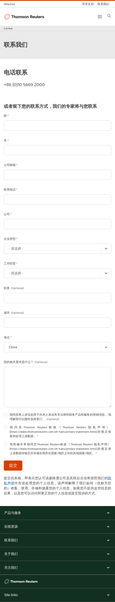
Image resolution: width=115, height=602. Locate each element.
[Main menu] (99, 16)
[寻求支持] (88, 4)
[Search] (109, 15)
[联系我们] (103, 4)
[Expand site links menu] (57, 595)
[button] (57, 513)
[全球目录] (10, 4)
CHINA (8, 28)
